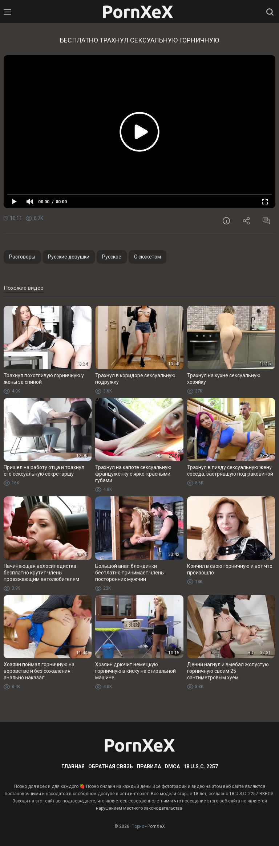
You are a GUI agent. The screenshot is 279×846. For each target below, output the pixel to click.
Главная (73, 766)
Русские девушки (68, 257)
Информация (226, 220)
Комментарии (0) (266, 220)
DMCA (172, 766)
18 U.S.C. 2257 (200, 766)
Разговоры (22, 257)
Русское (111, 257)
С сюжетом (147, 257)
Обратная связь (110, 766)
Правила (149, 766)
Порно (138, 826)
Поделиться (246, 220)
